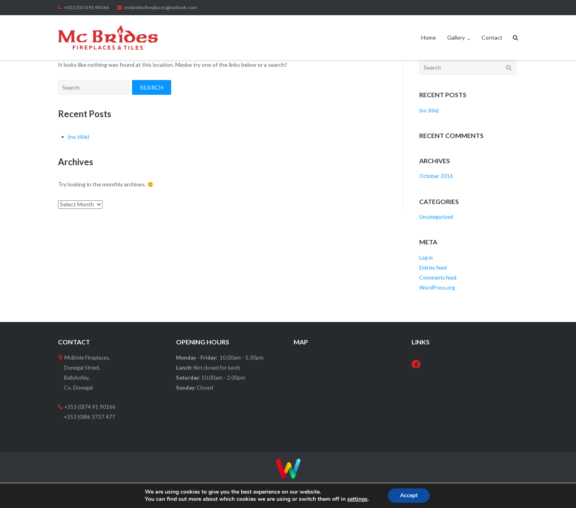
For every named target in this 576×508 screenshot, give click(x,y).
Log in (426, 257)
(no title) (78, 136)
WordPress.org (437, 287)
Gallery (456, 37)
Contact (492, 37)
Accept (409, 495)
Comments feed (437, 277)
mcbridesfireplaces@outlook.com (160, 7)
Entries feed (433, 267)
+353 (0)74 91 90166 (86, 7)
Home (428, 37)
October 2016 (436, 176)
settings (357, 499)
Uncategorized (436, 217)
